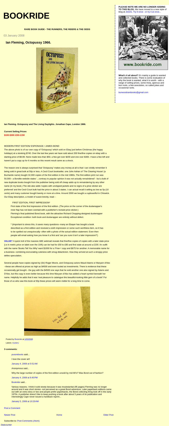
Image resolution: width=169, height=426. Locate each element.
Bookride (26, 15)
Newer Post (9, 415)
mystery (15, 343)
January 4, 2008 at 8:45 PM (25, 377)
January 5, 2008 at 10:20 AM (25, 401)
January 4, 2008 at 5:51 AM (24, 363)
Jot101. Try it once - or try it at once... (143, 12)
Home (59, 415)
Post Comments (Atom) (28, 421)
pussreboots (17, 354)
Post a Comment (12, 408)
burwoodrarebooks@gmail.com (133, 92)
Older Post (108, 415)
